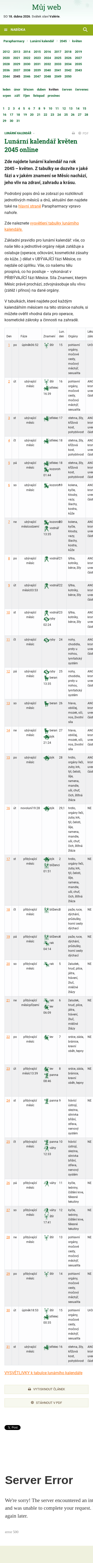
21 (8, 1000)
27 (8, 1210)
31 (8, 1347)
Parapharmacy (14, 41)
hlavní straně (29, 206)
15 (8, 757)
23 (8, 1068)
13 (8, 703)
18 (8, 909)
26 (8, 1183)
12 (8, 671)
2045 (63, 41)
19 (8, 936)
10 (8, 612)
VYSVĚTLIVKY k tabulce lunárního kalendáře (43, 1373)
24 (8, 1100)
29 (8, 1274)
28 (8, 1237)
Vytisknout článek (46, 1389)
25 (8, 1142)
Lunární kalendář (42, 41)
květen (77, 41)
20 (8, 964)
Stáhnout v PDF (46, 1403)
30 (8, 1310)
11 (8, 639)
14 (8, 730)
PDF (83, 133)
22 (8, 1037)
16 (8, 808)
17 (8, 859)
